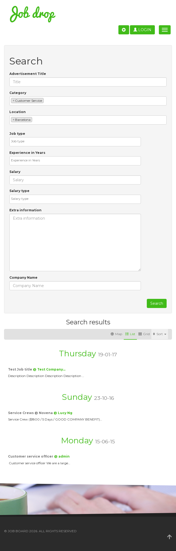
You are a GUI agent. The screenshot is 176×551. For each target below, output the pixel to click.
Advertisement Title (27, 74)
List (130, 334)
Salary (14, 172)
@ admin (62, 456)
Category (17, 93)
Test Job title (20, 369)
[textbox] (46, 100)
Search (156, 303)
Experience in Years (27, 153)
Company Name (23, 278)
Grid (144, 334)
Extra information (25, 210)
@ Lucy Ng (63, 413)
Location (17, 112)
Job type (17, 134)
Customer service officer (31, 456)
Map (116, 334)
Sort (159, 334)
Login (142, 29)
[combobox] (88, 101)
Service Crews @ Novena (31, 413)
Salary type (19, 191)
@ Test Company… (49, 369)
